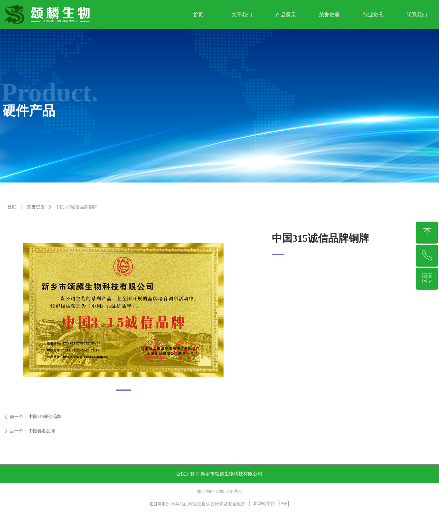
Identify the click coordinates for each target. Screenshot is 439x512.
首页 (11, 207)
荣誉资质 (36, 207)
